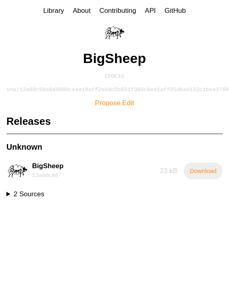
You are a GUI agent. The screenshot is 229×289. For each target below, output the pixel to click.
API (150, 10)
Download (203, 172)
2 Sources (29, 195)
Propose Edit (114, 104)
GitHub (175, 10)
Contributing (117, 10)
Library (53, 10)
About (82, 10)
